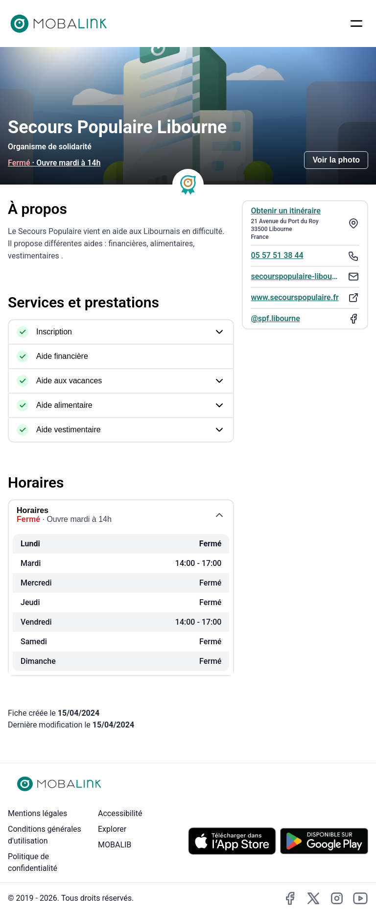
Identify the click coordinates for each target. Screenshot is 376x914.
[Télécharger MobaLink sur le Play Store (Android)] (324, 841)
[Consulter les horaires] (152, 163)
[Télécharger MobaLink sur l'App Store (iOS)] (232, 841)
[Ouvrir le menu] (356, 23)
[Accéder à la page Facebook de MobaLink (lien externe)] (290, 898)
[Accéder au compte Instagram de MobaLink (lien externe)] (337, 898)
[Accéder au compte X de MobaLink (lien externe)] (313, 898)
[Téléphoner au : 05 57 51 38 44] (305, 255)
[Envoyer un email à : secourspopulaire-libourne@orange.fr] (305, 276)
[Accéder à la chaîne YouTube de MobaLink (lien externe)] (360, 898)
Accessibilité (120, 813)
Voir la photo (336, 160)
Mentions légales (37, 813)
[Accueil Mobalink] (59, 23)
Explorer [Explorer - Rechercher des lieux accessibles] (112, 829)
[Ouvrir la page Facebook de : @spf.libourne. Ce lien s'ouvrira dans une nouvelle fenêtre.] (305, 318)
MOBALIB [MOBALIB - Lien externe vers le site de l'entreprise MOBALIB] (114, 844)
